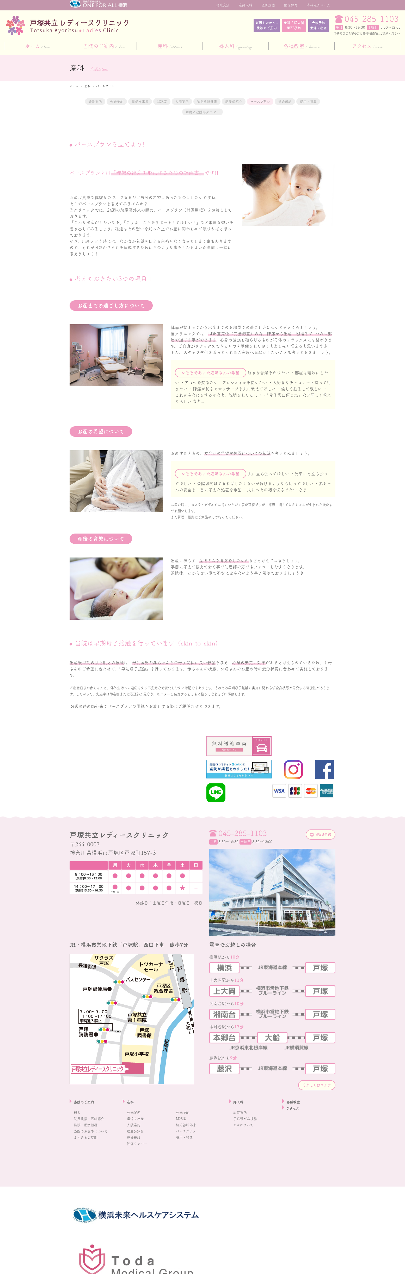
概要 (78, 1157)
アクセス (367, 46)
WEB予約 (318, 878)
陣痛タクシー (139, 1189)
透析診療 (268, 5)
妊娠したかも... (222, 26)
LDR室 (178, 101)
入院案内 (206, 101)
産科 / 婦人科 (268, 26)
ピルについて (245, 1170)
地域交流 (223, 5)
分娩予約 (310, 26)
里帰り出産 (149, 101)
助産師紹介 (276, 101)
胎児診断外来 (240, 101)
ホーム (37, 46)
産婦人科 (245, 5)
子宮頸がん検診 (247, 1164)
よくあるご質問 (88, 1182)
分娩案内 (87, 101)
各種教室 (302, 46)
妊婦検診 (135, 1182)
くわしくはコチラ (309, 1128)
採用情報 (76, 1267)
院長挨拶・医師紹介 (92, 1164)
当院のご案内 (104, 46)
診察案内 (241, 1157)
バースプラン (313, 101)
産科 (169, 46)
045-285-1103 (372, 19)
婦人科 (235, 46)
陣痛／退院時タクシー (234, 112)
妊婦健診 (157, 112)
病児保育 (291, 5)
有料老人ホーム (318, 5)
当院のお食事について (94, 1176)
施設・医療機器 (88, 1170)
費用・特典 (188, 112)
